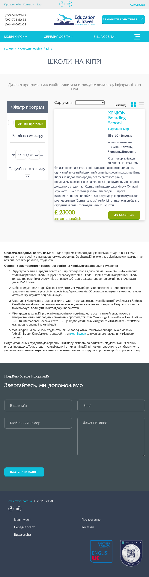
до (27, 154)
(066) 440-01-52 (15, 24)
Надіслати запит (24, 471)
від (13, 154)
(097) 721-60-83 (15, 19)
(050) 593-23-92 (15, 15)
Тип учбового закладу (27, 168)
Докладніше (124, 214)
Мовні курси (15, 36)
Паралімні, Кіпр (118, 128)
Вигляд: (121, 105)
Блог (39, 4)
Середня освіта (58, 36)
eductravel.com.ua (20, 500)
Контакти (28, 4)
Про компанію (12, 4)
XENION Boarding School (117, 117)
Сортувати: (63, 102)
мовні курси (78, 333)
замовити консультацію (123, 19)
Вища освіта (105, 36)
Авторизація (137, 4)
